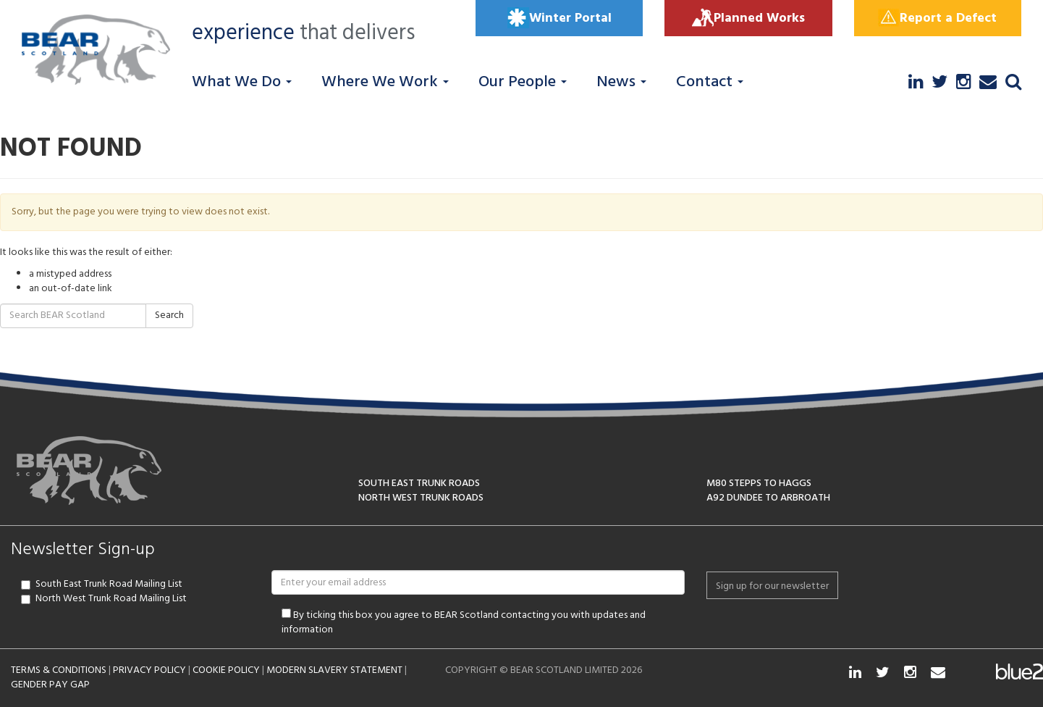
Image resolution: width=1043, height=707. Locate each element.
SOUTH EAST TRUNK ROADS (419, 483)
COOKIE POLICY (226, 670)
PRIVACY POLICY (149, 670)
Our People (522, 82)
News (621, 82)
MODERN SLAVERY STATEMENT (334, 670)
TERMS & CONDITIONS (58, 670)
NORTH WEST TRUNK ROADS (421, 498)
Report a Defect (937, 18)
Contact (709, 82)
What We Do (242, 82)
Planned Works (748, 18)
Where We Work (385, 82)
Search (169, 315)
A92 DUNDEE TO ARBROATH (768, 498)
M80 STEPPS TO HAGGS (758, 483)
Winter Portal (559, 18)
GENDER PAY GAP (50, 685)
